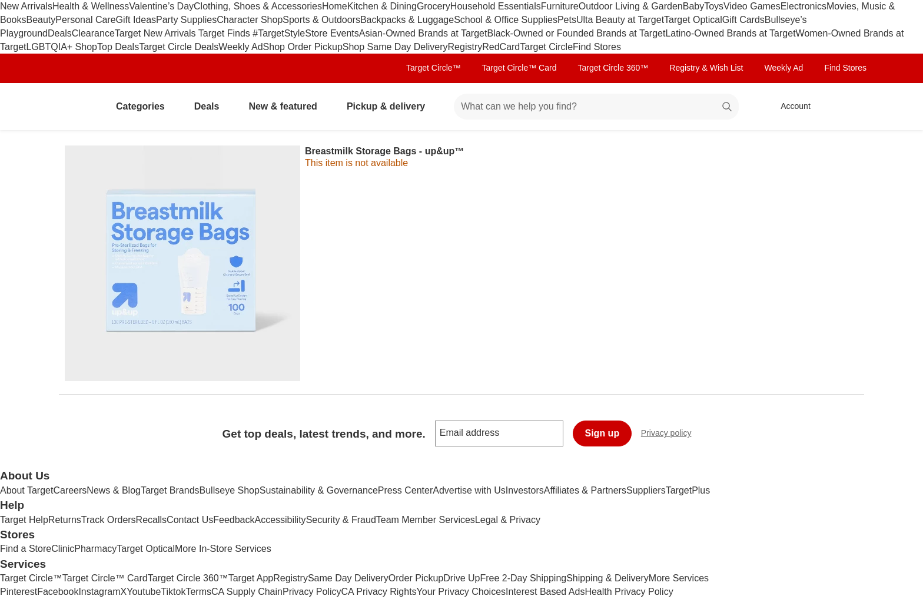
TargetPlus (688, 490)
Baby (693, 6)
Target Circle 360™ (612, 67)
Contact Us (190, 520)
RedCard (501, 47)
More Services (679, 578)
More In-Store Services (223, 549)
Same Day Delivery (348, 578)
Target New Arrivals (156, 33)
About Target (26, 490)
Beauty (40, 20)
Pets (566, 20)
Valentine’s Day (161, 6)
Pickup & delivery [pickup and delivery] (390, 106)
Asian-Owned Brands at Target (423, 33)
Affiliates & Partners (585, 490)
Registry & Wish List (706, 67)
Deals (60, 33)
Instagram (99, 592)
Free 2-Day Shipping (523, 578)
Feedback (233, 520)
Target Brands (170, 490)
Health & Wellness (90, 6)
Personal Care (85, 20)
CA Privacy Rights (379, 592)
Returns (64, 520)
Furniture (560, 6)
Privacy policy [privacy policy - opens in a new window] (671, 434)
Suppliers (646, 490)
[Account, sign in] (789, 107)
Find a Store (25, 549)
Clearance (93, 33)
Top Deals (118, 47)
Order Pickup (416, 578)
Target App (251, 578)
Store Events (332, 33)
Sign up (602, 433)
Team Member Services (425, 520)
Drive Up (461, 578)
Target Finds (225, 33)
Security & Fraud (341, 520)
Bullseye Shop (230, 490)
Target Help (24, 520)
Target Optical (693, 20)
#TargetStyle (279, 33)
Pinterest (18, 592)
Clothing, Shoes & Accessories (258, 6)
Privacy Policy (312, 592)
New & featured (287, 106)
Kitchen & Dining (382, 6)
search (727, 107)
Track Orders (108, 520)
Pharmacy (95, 549)
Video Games (752, 6)
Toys (713, 6)
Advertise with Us (469, 490)
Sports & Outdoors (321, 20)
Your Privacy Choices (461, 592)
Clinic (62, 549)
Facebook (57, 592)
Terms (198, 592)
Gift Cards (743, 20)
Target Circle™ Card (519, 67)
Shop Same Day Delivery (395, 47)
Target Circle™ (433, 67)
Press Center (405, 490)
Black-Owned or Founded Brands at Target (576, 33)
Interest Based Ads (545, 592)
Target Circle (546, 47)
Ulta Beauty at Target (620, 20)
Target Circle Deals (178, 47)
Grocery (433, 6)
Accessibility (280, 520)
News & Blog (114, 490)
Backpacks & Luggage (407, 20)
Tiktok (173, 592)
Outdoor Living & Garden (631, 6)
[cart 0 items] (849, 107)
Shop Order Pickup (303, 47)
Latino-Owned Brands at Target (730, 33)
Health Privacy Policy (629, 592)
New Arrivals (26, 6)
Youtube (144, 592)
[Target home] (75, 106)
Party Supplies (186, 20)
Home (334, 6)
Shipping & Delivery (607, 578)
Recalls (151, 520)
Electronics (803, 6)
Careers (70, 490)
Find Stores (597, 47)
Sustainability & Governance (319, 490)
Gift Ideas (136, 20)
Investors (525, 490)
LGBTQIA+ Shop (61, 47)
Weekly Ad (240, 47)
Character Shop (250, 20)
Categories (145, 106)
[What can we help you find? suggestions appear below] (596, 107)
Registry (465, 47)
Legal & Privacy (507, 520)
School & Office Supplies (505, 20)
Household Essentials (495, 6)
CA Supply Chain (247, 592)
